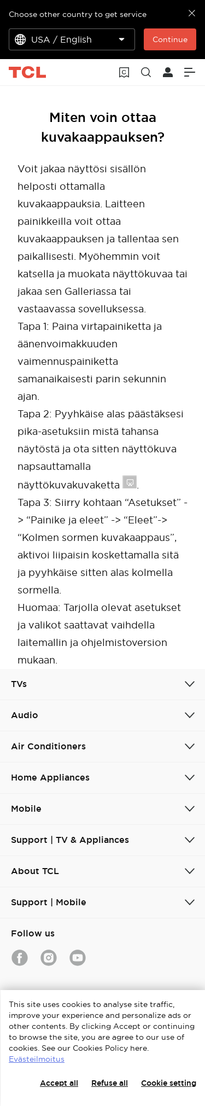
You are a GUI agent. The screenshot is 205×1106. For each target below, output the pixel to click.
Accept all (59, 1083)
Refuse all (109, 1083)
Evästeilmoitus (37, 1059)
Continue (170, 39)
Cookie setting (168, 1083)
